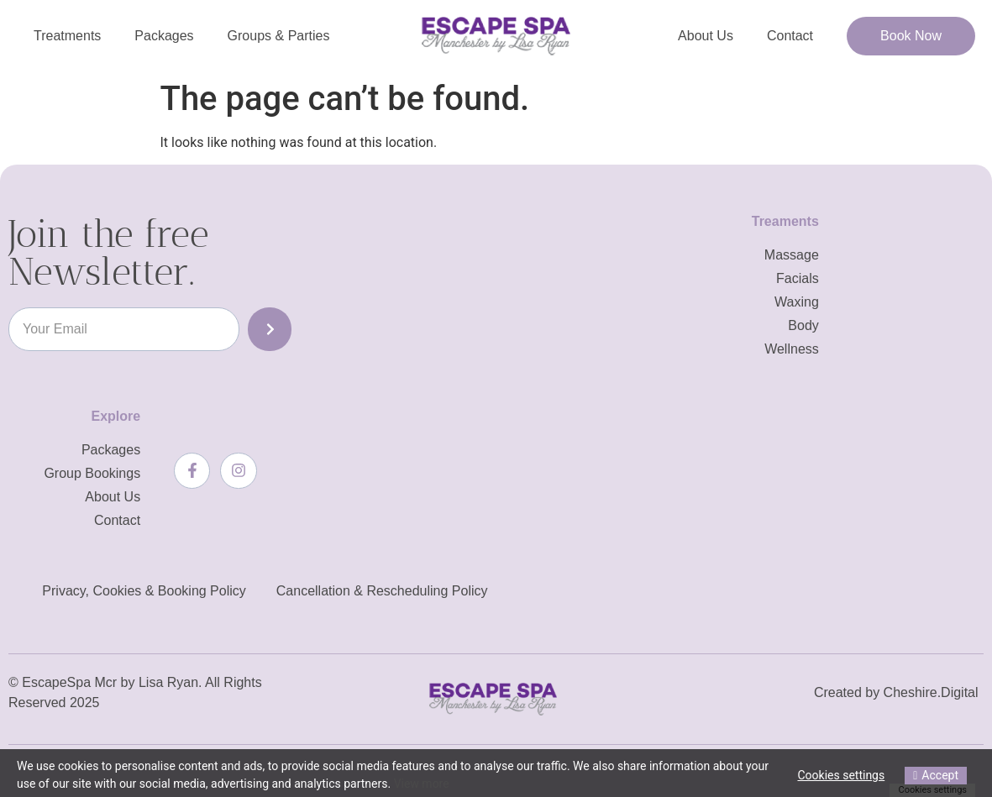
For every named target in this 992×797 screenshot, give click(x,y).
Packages (163, 36)
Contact (790, 36)
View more (421, 783)
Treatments (67, 36)
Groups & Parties (279, 36)
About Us (705, 36)
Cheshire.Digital (931, 692)
